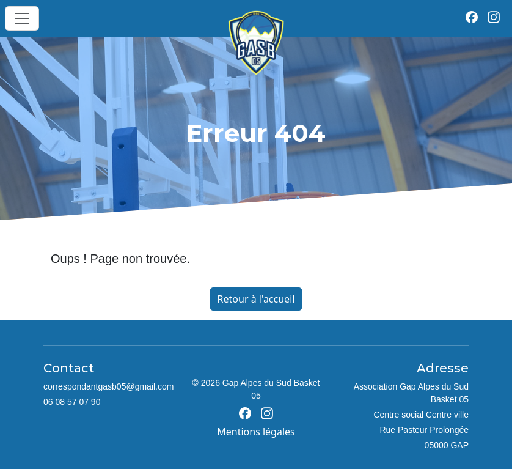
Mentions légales (256, 431)
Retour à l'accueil (256, 299)
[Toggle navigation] (22, 18)
